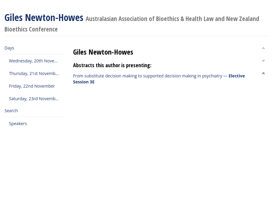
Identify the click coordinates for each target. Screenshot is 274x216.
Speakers (18, 123)
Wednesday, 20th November (36, 61)
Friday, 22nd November (32, 86)
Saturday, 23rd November (34, 98)
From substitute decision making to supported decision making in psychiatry (147, 76)
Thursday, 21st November (34, 73)
